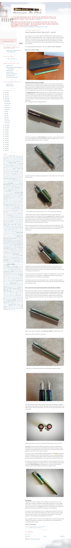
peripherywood (19, 262)
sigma (9, 284)
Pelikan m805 (14, 257)
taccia (14, 292)
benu (20, 163)
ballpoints (11, 162)
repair (4, 271)
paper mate (11, 253)
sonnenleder (5, 286)
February (6, 120)
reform (17, 270)
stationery (15, 288)
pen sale (9, 258)
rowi (10, 276)
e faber (9, 187)
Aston (4, 161)
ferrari (8, 193)
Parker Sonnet (15, 255)
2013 (6, 140)
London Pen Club (9, 70)
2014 (6, 138)
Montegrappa (19, 237)
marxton (9, 232)
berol (4, 165)
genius (15, 200)
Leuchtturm (19, 224)
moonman (12, 238)
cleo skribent (16, 176)
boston (12, 167)
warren (17, 303)
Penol (22, 261)
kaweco (17, 217)
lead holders (16, 222)
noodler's (15, 245)
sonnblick (19, 285)
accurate (16, 155)
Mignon (4, 234)
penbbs (4, 260)
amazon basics (19, 158)
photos (34, 527)
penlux (4, 261)
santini (4, 278)
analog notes (11, 159)
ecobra (21, 187)
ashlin (21, 160)
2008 (6, 150)
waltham (4, 303)
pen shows (14, 258)
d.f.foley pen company (7, 180)
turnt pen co (10, 297)
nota (12, 246)
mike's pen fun (9, 234)
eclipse (16, 187)
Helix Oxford (12, 207)
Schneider (13, 278)
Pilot (6, 266)
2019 (6, 129)
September (6, 107)
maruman (20, 231)
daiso (14, 180)
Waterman (39, 527)
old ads (19, 247)
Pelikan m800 (8, 257)
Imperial (13, 209)
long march (10, 227)
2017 (6, 132)
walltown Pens (18, 302)
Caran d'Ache (13, 171)
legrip (17, 223)
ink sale (19, 210)
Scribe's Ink (9, 279)
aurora (17, 161)
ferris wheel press (13, 193)
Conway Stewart (12, 178)
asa (17, 160)
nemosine (5, 243)
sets (20, 281)
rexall (18, 271)
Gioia (5, 201)
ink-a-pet (9, 211)
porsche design (15, 268)
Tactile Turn (20, 292)
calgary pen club (6, 170)
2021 (6, 125)
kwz (9, 219)
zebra (8, 309)
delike (6, 183)
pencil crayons (10, 260)
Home (45, 536)
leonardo (20, 223)
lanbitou (21, 221)
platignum (9, 267)
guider (9, 203)
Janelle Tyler (13, 214)
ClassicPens (11, 176)
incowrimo (17, 209)
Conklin (4, 178)
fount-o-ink (16, 194)
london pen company (18, 226)
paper (5, 253)
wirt (20, 307)
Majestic (6, 230)
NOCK (11, 245)
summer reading (14, 291)
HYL (9, 209)
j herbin (19, 213)
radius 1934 (13, 269)
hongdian (18, 208)
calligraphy (16, 170)
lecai (4, 223)
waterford (4, 304)
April (5, 117)
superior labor (5, 292)
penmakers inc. (9, 261)
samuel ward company (14, 277)
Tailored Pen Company (7, 293)
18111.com (5, 155)
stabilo (6, 288)
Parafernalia (9, 254)
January (6, 122)
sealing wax (5, 280)
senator (17, 281)
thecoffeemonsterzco (6, 295)
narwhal (17, 240)
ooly (17, 248)
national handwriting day (18, 241)
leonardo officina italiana (8, 224)
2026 (6, 92)
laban (4, 221)
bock (21, 166)
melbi (4, 233)
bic (11, 165)
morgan (20, 238)
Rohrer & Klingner (19, 273)
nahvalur (21, 239)
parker (31, 527)
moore (17, 238)
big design (14, 165)
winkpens (9, 307)
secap (6, 281)
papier (5, 254)
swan (10, 292)
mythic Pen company (15, 239)
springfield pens (20, 287)
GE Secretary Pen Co (15, 199)
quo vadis (7, 269)
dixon (18, 185)
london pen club (10, 226)
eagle (12, 187)
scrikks (17, 279)
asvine (8, 161)
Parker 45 (20, 254)
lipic (16, 225)
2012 (6, 142)
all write (10, 158)
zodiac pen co (12, 309)
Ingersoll (10, 210)
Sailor (22, 276)
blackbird (7, 166)
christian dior (19, 175)
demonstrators (15, 183)
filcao (19, 193)
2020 (6, 127)
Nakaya (6, 240)
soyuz (21, 286)
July (5, 111)
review (14, 271)
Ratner (21, 269)
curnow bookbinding (18, 179)
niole (4, 245)
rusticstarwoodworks (16, 276)
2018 (6, 131)
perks (4, 264)
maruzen (4, 232)
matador (13, 232)
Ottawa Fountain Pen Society (11, 73)
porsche (9, 268)
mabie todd (11, 228)
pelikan (21, 255)
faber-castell (17, 192)
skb (21, 284)
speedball (9, 287)
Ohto (16, 247)
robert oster (5, 273)
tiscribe (11, 296)
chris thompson (13, 175)
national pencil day (14, 242)
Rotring (19, 274)
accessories (11, 155)
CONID (19, 177)
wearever (19, 304)
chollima (8, 175)
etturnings (12, 191)
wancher (12, 303)
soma (15, 285)
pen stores (7, 259)
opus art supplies (6, 249)
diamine (6, 184)
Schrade (4, 279)
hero (16, 207)
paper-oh (16, 253)
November (6, 103)
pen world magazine (18, 259)
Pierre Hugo (21, 264)
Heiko (7, 207)
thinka (21, 295)
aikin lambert (18, 157)
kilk (9, 218)
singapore (17, 284)
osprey (18, 249)
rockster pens (12, 273)
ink (14, 210)
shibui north (5, 284)
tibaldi (7, 296)
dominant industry (6, 186)
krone (22, 218)
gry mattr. (4, 203)
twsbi (22, 297)
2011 (6, 144)
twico (14, 297)
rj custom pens (19, 272)
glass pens (21, 201)
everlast (6, 192)
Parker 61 (9, 255)
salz (8, 277)
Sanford (20, 277)
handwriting (15, 204)
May (5, 115)
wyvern (11, 308)
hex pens (20, 207)
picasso (16, 264)
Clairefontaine (5, 176)
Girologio (9, 201)
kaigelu (12, 216)
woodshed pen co (6, 308)
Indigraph (5, 210)
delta (9, 183)
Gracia (11, 202)
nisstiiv (7, 245)
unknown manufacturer (17, 298)
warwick (20, 303)
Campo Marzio (6, 171)
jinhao (8, 215)
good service (7, 202)
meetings (18, 232)
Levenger (5, 225)
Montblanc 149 (5, 237)
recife (4, 270)
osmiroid (14, 249)
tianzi (4, 296)
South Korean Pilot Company (13, 286)
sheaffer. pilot (19, 283)
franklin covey (20, 197)
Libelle (9, 225)
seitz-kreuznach (11, 281)
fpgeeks (10, 197)
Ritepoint (13, 272)
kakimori (16, 216)
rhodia (22, 271)
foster (12, 194)
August (5, 109)
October (6, 105)
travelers (5, 297)
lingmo (13, 225)
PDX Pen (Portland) (10, 85)
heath (4, 207)
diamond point (19, 184)
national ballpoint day (8, 241)
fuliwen (14, 198)
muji (9, 239)
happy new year (10, 205)
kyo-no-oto (14, 219)
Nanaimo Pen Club (9, 72)
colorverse (5, 177)
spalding (4, 287)
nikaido (19, 243)
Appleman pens (16, 159)
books (4, 167)
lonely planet (5, 227)
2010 (6, 146)
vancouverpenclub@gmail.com (34, 26)
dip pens (8, 185)
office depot (11, 247)
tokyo (14, 296)
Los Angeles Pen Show (18, 227)
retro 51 (9, 271)
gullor (12, 203)
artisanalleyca (13, 160)
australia (21, 161)
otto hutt (12, 250)
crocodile (8, 179)
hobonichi (8, 208)
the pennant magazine (18, 294)
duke (21, 186)
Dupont (4, 187)
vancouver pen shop (10, 300)
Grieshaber (20, 202)
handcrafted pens (6, 204)
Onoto (14, 248)
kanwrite (9, 217)
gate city (8, 199)
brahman (20, 167)
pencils (16, 260)
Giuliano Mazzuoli (15, 201)
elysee (9, 189)
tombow (18, 296)
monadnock (20, 234)
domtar (11, 186)
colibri (21, 176)
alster (14, 158)
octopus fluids (5, 247)
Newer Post (27, 536)
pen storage (21, 258)
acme (21, 155)
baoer (22, 162)
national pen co (7, 242)
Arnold (21, 159)
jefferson (4, 215)
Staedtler (10, 288)
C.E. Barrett (20, 169)
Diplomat (13, 185)
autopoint (5, 162)
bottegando (16, 167)
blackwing (12, 166)
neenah (21, 242)
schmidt (8, 278)
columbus (10, 177)
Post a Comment (27, 534)
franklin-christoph (8, 198)
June (5, 113)
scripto (21, 279)
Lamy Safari (15, 221)
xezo (15, 308)
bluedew (17, 166)
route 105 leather (6, 276)
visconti (11, 301)
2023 (6, 98)
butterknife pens (14, 169)
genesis (11, 200)
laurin (12, 222)
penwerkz (13, 262)
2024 (6, 96)
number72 (15, 246)
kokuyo (15, 218)
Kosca (19, 218)
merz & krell (12, 233)
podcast (6, 268)
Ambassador (5, 159)
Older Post (62, 536)
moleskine (15, 234)
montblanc (18, 236)
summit (20, 291)
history (4, 208)
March (5, 119)
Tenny (12, 294)
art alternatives (7, 160)
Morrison (5, 239)
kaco (8, 216)
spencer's (14, 287)
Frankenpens (14, 197)
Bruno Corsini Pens (6, 168)
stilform (20, 288)
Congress (15, 177)
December (6, 101)
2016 (6, 134)
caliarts (12, 170)
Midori (21, 233)
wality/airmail (12, 302)
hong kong (13, 208)
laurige (9, 222)
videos (4, 301)
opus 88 (20, 248)
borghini (8, 167)
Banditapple (18, 162)
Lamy (9, 221)
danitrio (17, 180)
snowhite (4, 285)
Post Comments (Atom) (35, 539)
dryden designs (16, 186)
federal (4, 193)
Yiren (4, 309)
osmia (11, 249)
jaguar (8, 214)
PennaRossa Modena (16, 261)
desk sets (21, 183)
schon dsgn (19, 278)
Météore (17, 233)
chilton (4, 175)
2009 (6, 148)
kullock (6, 219)
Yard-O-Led (19, 308)
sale (5, 277)
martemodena (14, 231)
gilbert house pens (20, 200)
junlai (19, 215)
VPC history (17, 301)
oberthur (20, 246)
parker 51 (5, 255)
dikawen (4, 185)
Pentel (9, 262)
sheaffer (12, 283)
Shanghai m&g (5, 283)
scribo (13, 279)
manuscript (5, 231)
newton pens (14, 243)
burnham (9, 169)
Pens (5, 262)
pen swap (12, 259)
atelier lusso (12, 161)
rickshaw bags (7, 272)
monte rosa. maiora (12, 237)
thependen (12, 295)
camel (21, 170)
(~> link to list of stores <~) (11, 58)
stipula (4, 289)
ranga (17, 269)
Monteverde (5, 238)
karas (14, 217)
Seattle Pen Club (9, 84)
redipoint (8, 270)
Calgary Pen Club (9, 65)
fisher (8, 194)
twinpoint (17, 297)
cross (12, 179)
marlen (9, 231)
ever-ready (21, 191)
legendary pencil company (10, 223)
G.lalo (18, 198)
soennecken (10, 285)
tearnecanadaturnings (6, 294)
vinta (7, 301)
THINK (17, 295)
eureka (17, 191)
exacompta (11, 192)
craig (18, 178)
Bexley (7, 165)
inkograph (14, 211)
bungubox (4, 169)
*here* (38, 19)
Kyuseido (19, 219)
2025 (6, 94)
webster (10, 306)
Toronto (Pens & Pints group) (11, 77)
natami (22, 240)
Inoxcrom (19, 211)
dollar (21, 185)
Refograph (13, 270)
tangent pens (18, 293)
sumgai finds (19, 289)
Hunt (6, 209)
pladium (4, 267)
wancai (8, 303)
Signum (13, 284)
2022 (6, 100)
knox (12, 218)
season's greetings (11, 280)
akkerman (5, 158)
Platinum (14, 267)
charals (13, 174)
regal (21, 270)
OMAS (4, 248)
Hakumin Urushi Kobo (18, 203)
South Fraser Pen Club (10, 75)
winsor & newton (15, 307)
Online (9, 248)
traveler (22, 296)
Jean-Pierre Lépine (19, 214)
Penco (21, 260)
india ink (21, 209)
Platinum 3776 (20, 267)
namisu (14, 240)
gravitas (15, 202)
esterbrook (7, 191)
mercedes (7, 233)
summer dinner (6, 291)
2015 (6, 136)
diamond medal (12, 184)
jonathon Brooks (14, 215)
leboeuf (20, 222)
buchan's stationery (17, 168)
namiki (10, 240)
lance (5, 222)
